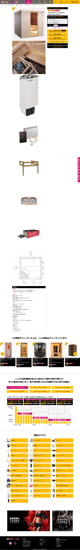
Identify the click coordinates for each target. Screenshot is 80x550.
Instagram (10, 543)
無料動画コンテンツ (43, 540)
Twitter (15, 543)
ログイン (66, 2)
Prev (2, 354)
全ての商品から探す (26, 541)
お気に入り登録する (58, 28)
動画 (34, 2)
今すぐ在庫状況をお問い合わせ (57, 46)
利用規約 (57, 541)
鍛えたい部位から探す (79, 176)
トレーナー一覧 (42, 541)
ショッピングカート (43, 542)
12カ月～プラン (40, 387)
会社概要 (57, 538)
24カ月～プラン (62, 387)
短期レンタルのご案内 (57, 44)
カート (56, 2)
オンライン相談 (39, 2)
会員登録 (61, 2)
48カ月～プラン (40, 391)
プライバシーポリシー (60, 542)
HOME (24, 538)
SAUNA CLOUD (26, 546)
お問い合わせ (45, 2)
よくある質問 (58, 545)
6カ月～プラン (17, 387)
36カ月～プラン (17, 391)
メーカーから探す (26, 544)
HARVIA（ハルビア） (56, 21)
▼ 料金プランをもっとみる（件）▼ (57, 41)
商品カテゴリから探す (27, 542)
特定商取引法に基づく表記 (61, 540)
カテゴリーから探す (79, 163)
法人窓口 (50, 2)
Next (75, 354)
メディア (41, 538)
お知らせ (24, 540)
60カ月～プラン (62, 391)
